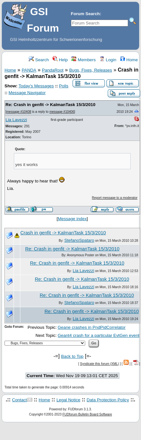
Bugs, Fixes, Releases (90, 70)
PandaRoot (53, 70)
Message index (72, 218)
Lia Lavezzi (16, 119)
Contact (19, 399)
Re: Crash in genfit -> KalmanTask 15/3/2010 (50, 104)
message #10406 (61, 111)
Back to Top (72, 356)
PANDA (29, 70)
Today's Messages (36, 85)
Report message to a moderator (114, 198)
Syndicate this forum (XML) (99, 364)
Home (129, 59)
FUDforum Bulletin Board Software (87, 414)
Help (60, 59)
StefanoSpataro (79, 240)
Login (107, 59)
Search (39, 59)
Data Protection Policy (108, 399)
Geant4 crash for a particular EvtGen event (98, 335)
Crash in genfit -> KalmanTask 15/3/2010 (63, 232)
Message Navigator (27, 92)
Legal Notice (68, 399)
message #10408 (18, 111)
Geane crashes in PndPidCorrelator (92, 327)
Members (83, 59)
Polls (63, 85)
